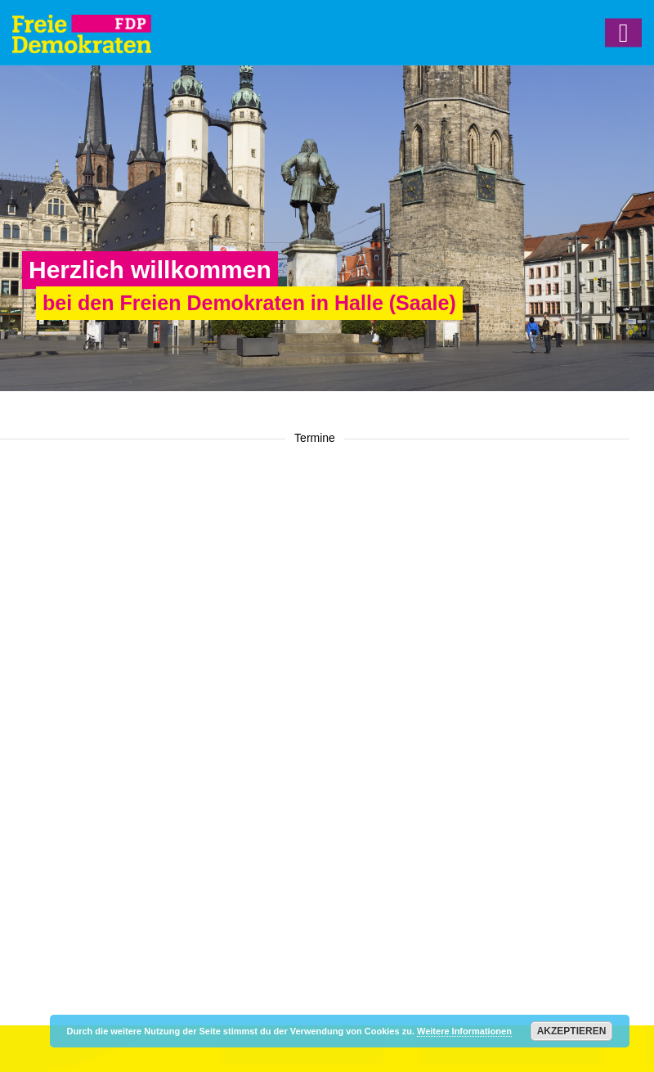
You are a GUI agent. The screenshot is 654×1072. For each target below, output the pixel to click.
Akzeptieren (572, 1031)
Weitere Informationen (464, 1031)
